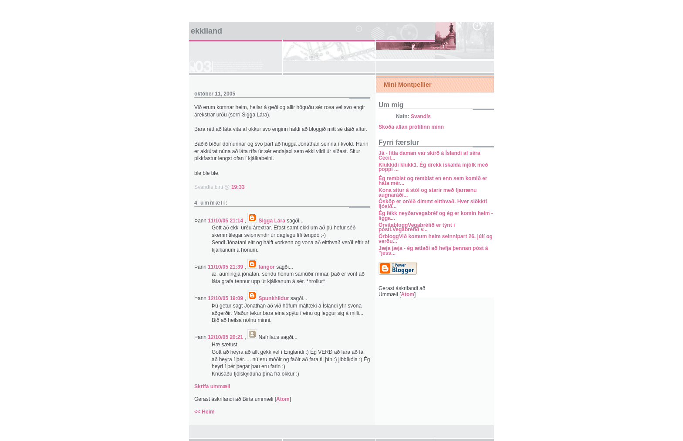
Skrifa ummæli (212, 386)
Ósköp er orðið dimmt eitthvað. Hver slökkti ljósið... (433, 203)
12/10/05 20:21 (226, 337)
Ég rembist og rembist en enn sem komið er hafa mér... (433, 180)
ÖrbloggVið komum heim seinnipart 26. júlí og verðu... (436, 238)
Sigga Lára (271, 221)
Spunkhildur (273, 298)
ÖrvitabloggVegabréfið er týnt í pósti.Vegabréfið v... (417, 227)
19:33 (238, 187)
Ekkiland (206, 31)
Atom (283, 399)
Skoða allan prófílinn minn (411, 127)
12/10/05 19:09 (226, 298)
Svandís (421, 116)
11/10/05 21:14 (226, 221)
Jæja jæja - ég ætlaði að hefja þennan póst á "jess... (433, 250)
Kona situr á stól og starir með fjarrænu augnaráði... (428, 192)
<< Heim (204, 412)
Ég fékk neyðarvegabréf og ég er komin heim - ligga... (436, 215)
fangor (266, 267)
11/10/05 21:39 (226, 267)
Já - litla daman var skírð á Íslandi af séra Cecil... (429, 155)
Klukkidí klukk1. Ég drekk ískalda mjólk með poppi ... (433, 167)
